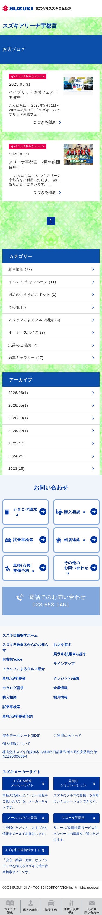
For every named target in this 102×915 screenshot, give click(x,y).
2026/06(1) (18, 393)
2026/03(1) (18, 418)
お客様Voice (12, 659)
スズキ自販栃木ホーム (20, 635)
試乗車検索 (11, 707)
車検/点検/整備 (13, 678)
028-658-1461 (51, 605)
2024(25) (16, 456)
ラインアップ (64, 664)
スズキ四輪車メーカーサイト (22, 783)
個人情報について (16, 744)
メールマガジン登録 (22, 818)
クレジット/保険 (66, 678)
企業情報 (60, 688)
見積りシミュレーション (73, 783)
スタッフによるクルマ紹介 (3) (34, 320)
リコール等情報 (73, 818)
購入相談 (9, 697)
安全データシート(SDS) (21, 735)
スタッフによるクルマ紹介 (23, 669)
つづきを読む (45, 122)
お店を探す (62, 645)
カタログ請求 (13, 688)
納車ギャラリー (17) (26, 358)
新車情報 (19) (20, 269)
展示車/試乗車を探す (69, 654)
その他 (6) (17, 307)
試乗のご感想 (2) (23, 345)
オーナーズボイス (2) (26, 332)
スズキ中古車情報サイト (22, 850)
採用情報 (60, 697)
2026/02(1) (18, 431)
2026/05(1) (18, 405)
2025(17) (16, 443)
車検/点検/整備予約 (17, 716)
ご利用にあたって (67, 735)
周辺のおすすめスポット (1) (32, 294)
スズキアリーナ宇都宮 (29, 26)
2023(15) (16, 468)
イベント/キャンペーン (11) (32, 282)
